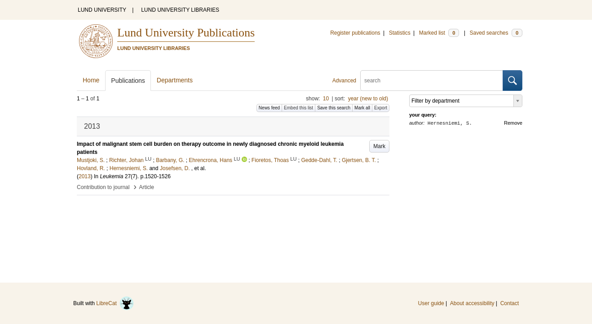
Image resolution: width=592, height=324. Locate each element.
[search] (431, 80)
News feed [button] (269, 107)
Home (91, 80)
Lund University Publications (186, 32)
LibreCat (115, 303)
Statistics (400, 33)
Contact (509, 303)
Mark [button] (379, 146)
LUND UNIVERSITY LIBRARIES (180, 10)
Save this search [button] (333, 107)
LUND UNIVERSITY (102, 10)
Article (146, 187)
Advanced (344, 80)
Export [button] (380, 107)
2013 (85, 176)
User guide (431, 303)
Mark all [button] (362, 107)
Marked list (439, 33)
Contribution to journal (103, 187)
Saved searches (495, 33)
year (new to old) (368, 98)
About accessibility (472, 303)
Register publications (355, 33)
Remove (513, 123)
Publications (128, 80)
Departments (175, 80)
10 (326, 98)
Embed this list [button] (298, 107)
